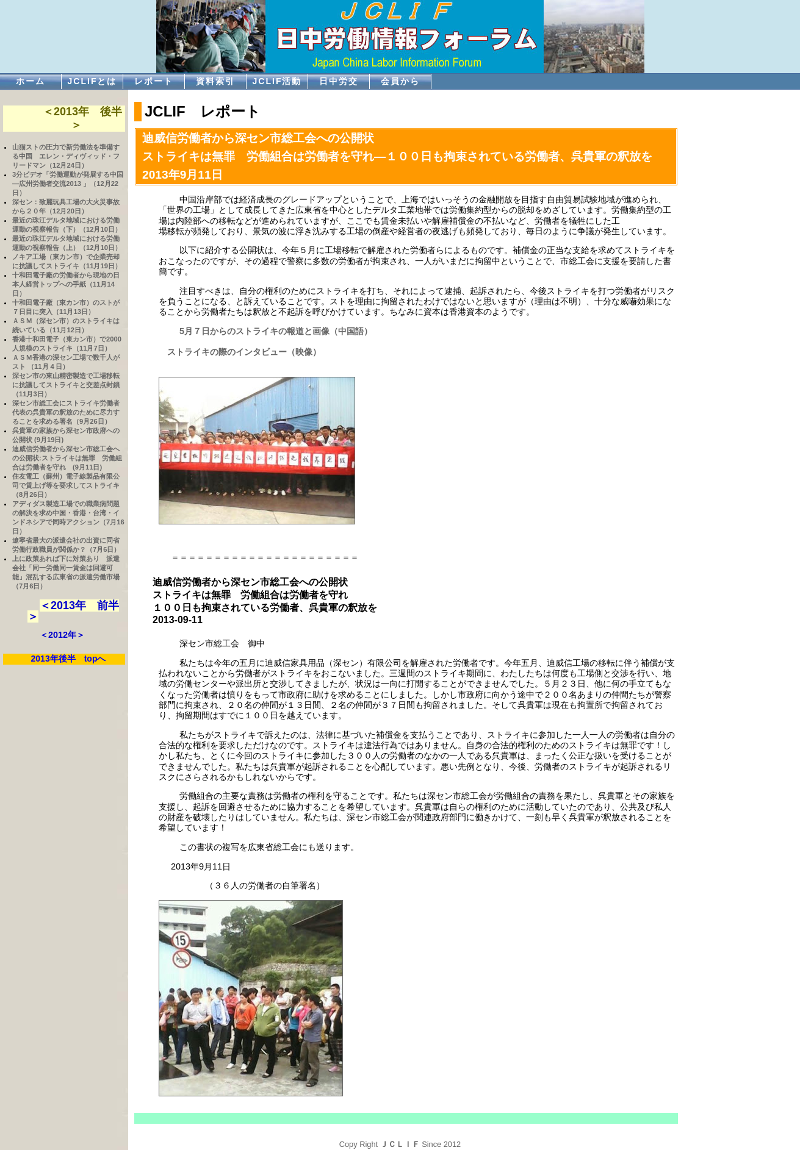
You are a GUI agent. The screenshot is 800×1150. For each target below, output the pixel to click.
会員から (400, 81)
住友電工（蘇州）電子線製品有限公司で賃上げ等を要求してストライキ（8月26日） (66, 485)
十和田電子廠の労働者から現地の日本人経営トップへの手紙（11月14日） (66, 284)
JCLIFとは (92, 81)
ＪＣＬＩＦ (400, 1144)
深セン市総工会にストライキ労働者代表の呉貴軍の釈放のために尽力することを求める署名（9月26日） (66, 412)
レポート (153, 81)
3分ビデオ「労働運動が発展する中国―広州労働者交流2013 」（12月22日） (67, 183)
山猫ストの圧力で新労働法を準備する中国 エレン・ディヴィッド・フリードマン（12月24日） (66, 156)
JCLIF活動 (277, 81)
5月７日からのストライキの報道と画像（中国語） (271, 331)
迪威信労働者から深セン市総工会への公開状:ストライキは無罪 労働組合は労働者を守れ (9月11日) (67, 458)
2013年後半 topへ (68, 658)
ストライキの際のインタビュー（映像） (240, 352)
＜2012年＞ (62, 635)
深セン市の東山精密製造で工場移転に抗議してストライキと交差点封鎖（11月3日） (66, 385)
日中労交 (338, 81)
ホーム (30, 81)
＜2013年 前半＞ (73, 611)
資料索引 (215, 81)
